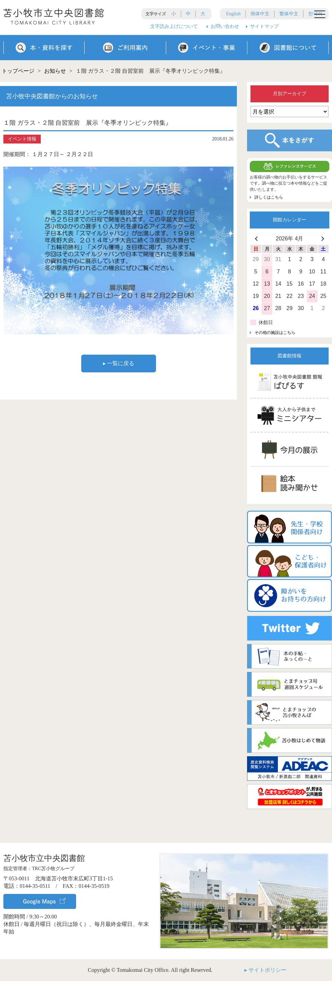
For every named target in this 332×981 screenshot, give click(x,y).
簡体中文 (259, 13)
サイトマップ (264, 26)
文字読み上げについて (174, 26)
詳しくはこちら (269, 197)
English (233, 13)
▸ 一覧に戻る (118, 363)
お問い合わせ (225, 26)
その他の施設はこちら (275, 333)
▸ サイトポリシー (265, 970)
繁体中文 (288, 13)
